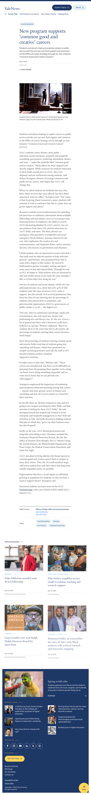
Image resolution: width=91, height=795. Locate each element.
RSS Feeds (8, 769)
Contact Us (9, 775)
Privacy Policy (9, 783)
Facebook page (25, 492)
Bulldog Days (63, 14)
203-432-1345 (41, 517)
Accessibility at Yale (11, 780)
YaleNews (12, 9)
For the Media (10, 772)
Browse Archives (11, 766)
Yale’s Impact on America (29, 14)
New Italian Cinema (48, 14)
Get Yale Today (14, 758)
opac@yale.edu (42, 515)
